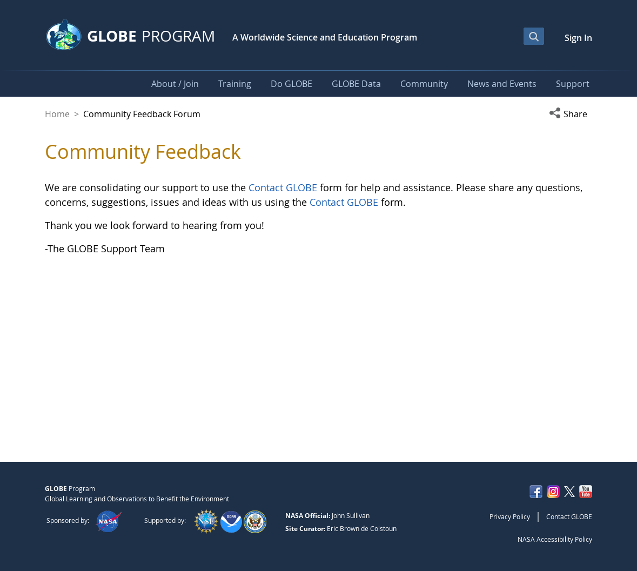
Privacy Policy (510, 516)
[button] (570, 114)
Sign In (578, 38)
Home (57, 114)
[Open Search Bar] (534, 36)
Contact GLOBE (283, 187)
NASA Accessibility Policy (555, 539)
